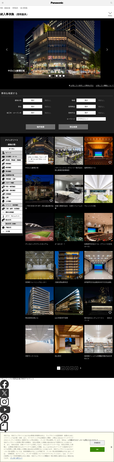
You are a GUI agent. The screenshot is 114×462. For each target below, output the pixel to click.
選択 (32, 100)
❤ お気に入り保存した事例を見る (81, 85)
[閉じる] (111, 447)
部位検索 (73, 127)
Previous (6, 49)
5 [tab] (64, 76)
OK (97, 449)
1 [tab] (50, 76)
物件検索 (40, 127)
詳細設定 (97, 443)
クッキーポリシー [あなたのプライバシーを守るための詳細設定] (16, 458)
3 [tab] (57, 76)
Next (107, 49)
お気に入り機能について (105, 85)
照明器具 (15, 8)
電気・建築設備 (5, 8)
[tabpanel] (57, 49)
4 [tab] (60, 76)
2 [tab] (53, 76)
